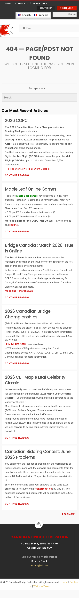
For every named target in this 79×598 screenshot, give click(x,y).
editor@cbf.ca (43, 488)
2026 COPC (16, 120)
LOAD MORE (68, 514)
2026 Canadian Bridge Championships (27, 314)
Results (13, 224)
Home (64, 582)
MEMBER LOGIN (66, 8)
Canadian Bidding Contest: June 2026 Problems (38, 454)
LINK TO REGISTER (16, 344)
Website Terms (42, 586)
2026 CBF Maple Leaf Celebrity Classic (35, 380)
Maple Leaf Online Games (30, 189)
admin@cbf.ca (39, 565)
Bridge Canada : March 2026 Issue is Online (39, 248)
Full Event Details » (40, 168)
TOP (39, 523)
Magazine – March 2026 (19, 290)
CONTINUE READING (17, 175)
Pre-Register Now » (16, 168)
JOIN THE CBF (46, 8)
